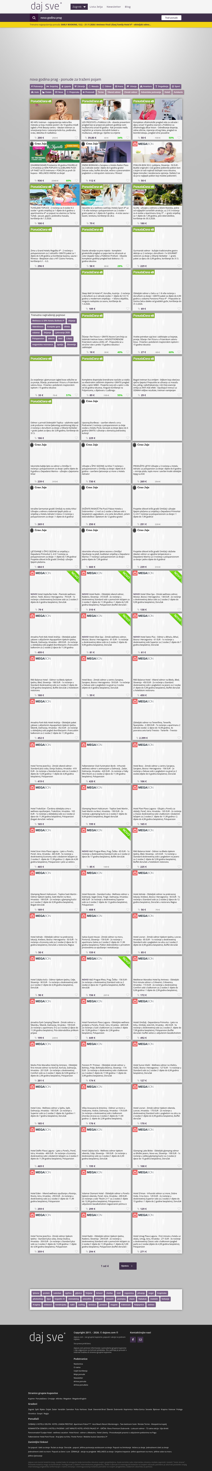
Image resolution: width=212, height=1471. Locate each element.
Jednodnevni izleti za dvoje (157, 1447)
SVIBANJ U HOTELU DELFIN (39, 1424)
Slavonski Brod (99, 1409)
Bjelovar (156, 1409)
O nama (77, 1367)
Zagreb (79, 6)
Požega (179, 1409)
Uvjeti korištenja (80, 1371)
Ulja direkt (164, 1428)
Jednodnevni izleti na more (39, 1451)
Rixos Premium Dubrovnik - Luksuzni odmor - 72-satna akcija (133, 1428)
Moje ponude (79, 1374)
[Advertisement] (108, 52)
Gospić (40, 1413)
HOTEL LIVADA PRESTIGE (62, 1424)
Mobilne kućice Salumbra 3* (95, 1436)
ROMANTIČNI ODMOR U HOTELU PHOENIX (46, 1428)
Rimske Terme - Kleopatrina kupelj (152, 1424)
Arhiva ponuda (80, 1381)
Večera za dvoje (138, 1447)
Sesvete (149, 1409)
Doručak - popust (71, 1447)
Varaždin (61, 1409)
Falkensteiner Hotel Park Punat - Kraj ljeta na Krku (49, 1436)
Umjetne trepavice (122, 1451)
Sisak (90, 1409)
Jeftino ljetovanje (35, 1455)
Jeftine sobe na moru (163, 1451)
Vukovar (171, 1409)
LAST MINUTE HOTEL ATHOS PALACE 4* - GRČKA (85, 1428)
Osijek (48, 1409)
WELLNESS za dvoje (105, 1451)
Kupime (31, 1398)
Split (37, 1409)
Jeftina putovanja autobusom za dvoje (96, 1447)
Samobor (70, 1409)
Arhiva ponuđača (81, 1385)
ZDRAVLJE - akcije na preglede (83, 1451)
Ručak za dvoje (57, 1447)
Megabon (67, 1398)
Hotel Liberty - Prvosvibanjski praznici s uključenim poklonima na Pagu (126, 1432)
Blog (128, 6)
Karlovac (83, 1409)
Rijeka (42, 1409)
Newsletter (114, 6)
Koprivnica (128, 1409)
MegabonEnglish (79, 1398)
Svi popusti (32, 1447)
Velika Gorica (138, 1409)
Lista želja (96, 6)
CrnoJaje (51, 1398)
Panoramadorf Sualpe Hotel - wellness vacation (48, 1432)
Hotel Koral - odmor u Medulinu (82, 1432)
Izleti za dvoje (44, 1447)
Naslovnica (78, 1364)
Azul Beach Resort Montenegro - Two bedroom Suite (114, 1424)
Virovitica (32, 1413)
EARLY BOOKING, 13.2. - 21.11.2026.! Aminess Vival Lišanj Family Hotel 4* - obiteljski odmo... (106, 24)
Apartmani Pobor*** (82, 1424)
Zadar (54, 1409)
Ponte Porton (76, 1436)
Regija (46, 1413)
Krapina (164, 1409)
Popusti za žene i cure (61, 1451)
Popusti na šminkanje (122, 1447)
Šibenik (110, 1409)
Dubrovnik (118, 1409)
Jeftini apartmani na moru (142, 1451)
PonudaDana (41, 1398)
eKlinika (59, 1398)
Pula (77, 1409)
